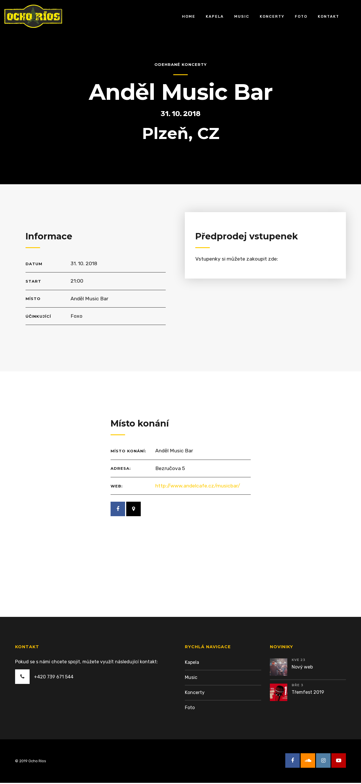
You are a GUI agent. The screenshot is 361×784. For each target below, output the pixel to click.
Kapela (215, 16)
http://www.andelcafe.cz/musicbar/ (198, 486)
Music (241, 16)
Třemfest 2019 (308, 693)
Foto (301, 16)
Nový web (302, 668)
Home (188, 16)
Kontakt (328, 16)
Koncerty (272, 16)
